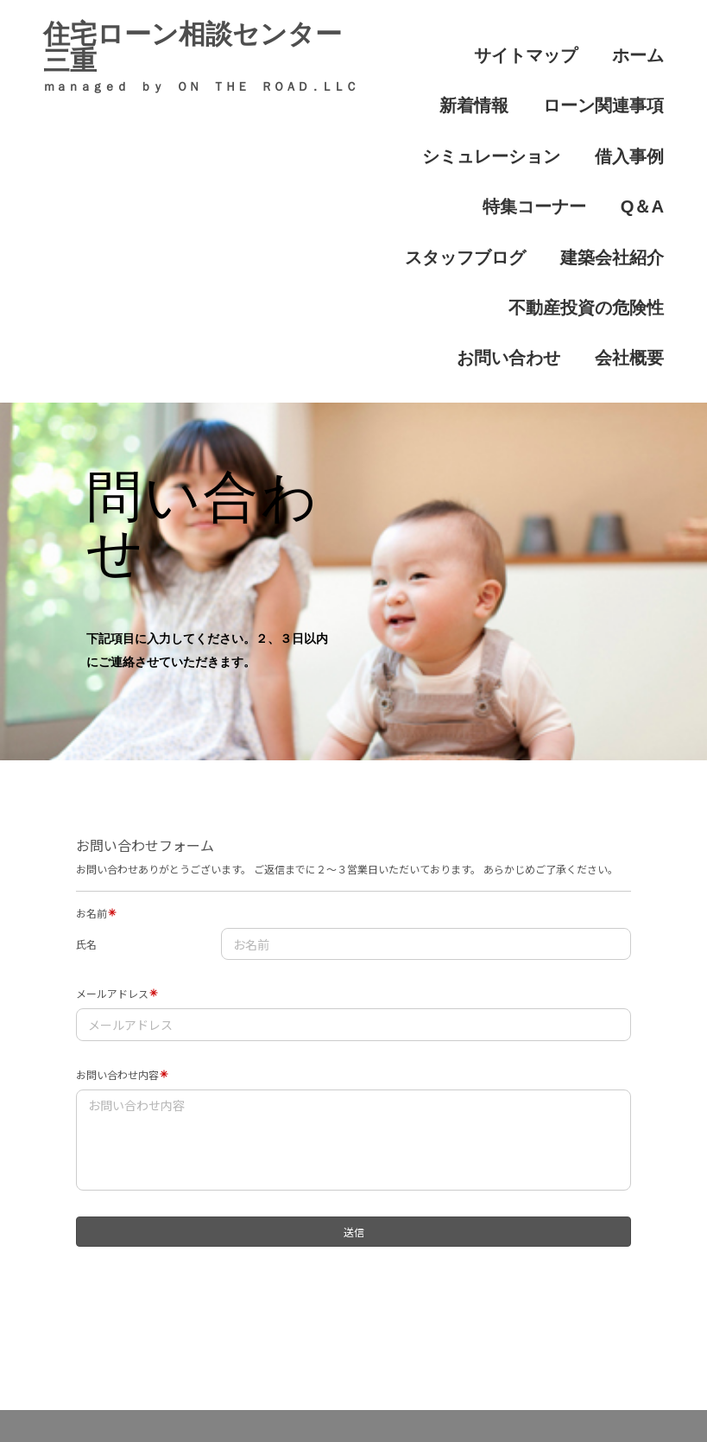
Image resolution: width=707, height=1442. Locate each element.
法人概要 (537, 1368)
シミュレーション (608, 80)
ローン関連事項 (470, 80)
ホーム (553, 42)
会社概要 (636, 232)
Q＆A (646, 118)
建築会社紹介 (622, 155)
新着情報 (636, 42)
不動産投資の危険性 (484, 193)
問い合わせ (440, 1368)
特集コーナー (553, 118)
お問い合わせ (622, 193)
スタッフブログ (498, 155)
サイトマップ (456, 42)
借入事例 (449, 118)
